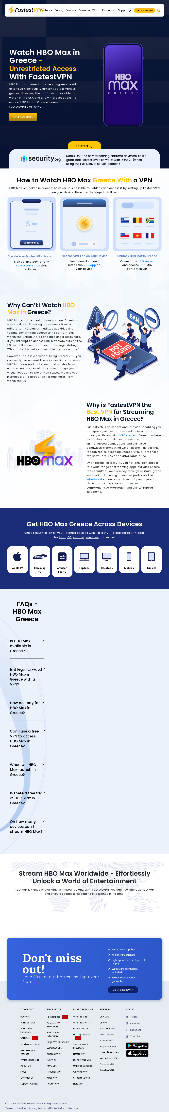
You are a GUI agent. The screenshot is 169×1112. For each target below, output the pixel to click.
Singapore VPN (108, 1046)
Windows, (92, 537)
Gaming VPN (80, 1071)
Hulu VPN (78, 1083)
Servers (71, 10)
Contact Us (27, 1077)
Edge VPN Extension (58, 1042)
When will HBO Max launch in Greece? (23, 769)
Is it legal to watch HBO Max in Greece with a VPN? (27, 677)
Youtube (133, 1036)
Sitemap (72, 1108)
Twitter (132, 1017)
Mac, (62, 537)
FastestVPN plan (28, 265)
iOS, (69, 537)
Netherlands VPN (109, 1058)
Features (46, 10)
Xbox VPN (52, 1077)
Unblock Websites (83, 1065)
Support (123, 10)
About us (25, 1065)
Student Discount (30, 1044)
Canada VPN (107, 1064)
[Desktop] (158, 10)
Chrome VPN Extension (54, 1024)
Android (78, 537)
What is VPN (80, 1016)
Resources (109, 10)
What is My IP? (81, 1022)
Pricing (58, 10)
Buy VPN (25, 1016)
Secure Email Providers (80, 1046)
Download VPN (87, 10)
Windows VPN (54, 1048)
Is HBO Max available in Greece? (20, 646)
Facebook (133, 1030)
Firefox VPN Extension (53, 1034)
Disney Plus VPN (82, 1060)
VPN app (90, 265)
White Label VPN (29, 1060)
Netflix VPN (79, 1054)
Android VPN (54, 1054)
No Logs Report (81, 1034)
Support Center (29, 1083)
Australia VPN (107, 1034)
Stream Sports (81, 1077)
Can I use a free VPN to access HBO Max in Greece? (24, 739)
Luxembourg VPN (109, 1052)
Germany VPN (108, 1028)
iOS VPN (51, 1060)
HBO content (128, 435)
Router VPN (53, 1083)
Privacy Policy (37, 1108)
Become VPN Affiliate (27, 1052)
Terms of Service (15, 1108)
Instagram (134, 1023)
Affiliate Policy (56, 1108)
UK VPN (103, 1022)
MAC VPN (52, 1065)
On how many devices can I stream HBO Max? (26, 826)
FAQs (23, 1071)
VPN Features (27, 1022)
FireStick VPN (54, 1071)
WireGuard (94, 479)
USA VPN (104, 1016)
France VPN (106, 1040)
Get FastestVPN (144, 10)
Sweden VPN (107, 1070)
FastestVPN (34, 1103)
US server (147, 261)
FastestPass (53, 1016)
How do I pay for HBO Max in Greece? (25, 707)
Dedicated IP (80, 1028)
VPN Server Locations (26, 1030)
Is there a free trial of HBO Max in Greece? (26, 798)
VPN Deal (25, 1038)
